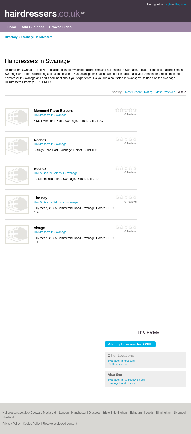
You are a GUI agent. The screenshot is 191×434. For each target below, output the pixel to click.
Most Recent (133, 92)
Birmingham (164, 412)
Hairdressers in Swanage (50, 115)
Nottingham (120, 412)
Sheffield (8, 417)
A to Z (182, 92)
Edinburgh (136, 412)
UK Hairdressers (117, 364)
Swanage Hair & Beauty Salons (126, 379)
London (64, 412)
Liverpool (180, 412)
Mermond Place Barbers (53, 111)
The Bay (40, 198)
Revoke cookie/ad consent (60, 423)
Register (180, 4)
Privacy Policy (11, 423)
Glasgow (94, 412)
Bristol (106, 412)
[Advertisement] (61, 45)
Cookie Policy (31, 423)
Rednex (40, 140)
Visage (39, 228)
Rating (148, 92)
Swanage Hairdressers (37, 37)
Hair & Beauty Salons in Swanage (56, 173)
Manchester (78, 412)
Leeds (150, 412)
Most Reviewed (165, 92)
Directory (11, 37)
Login (168, 4)
